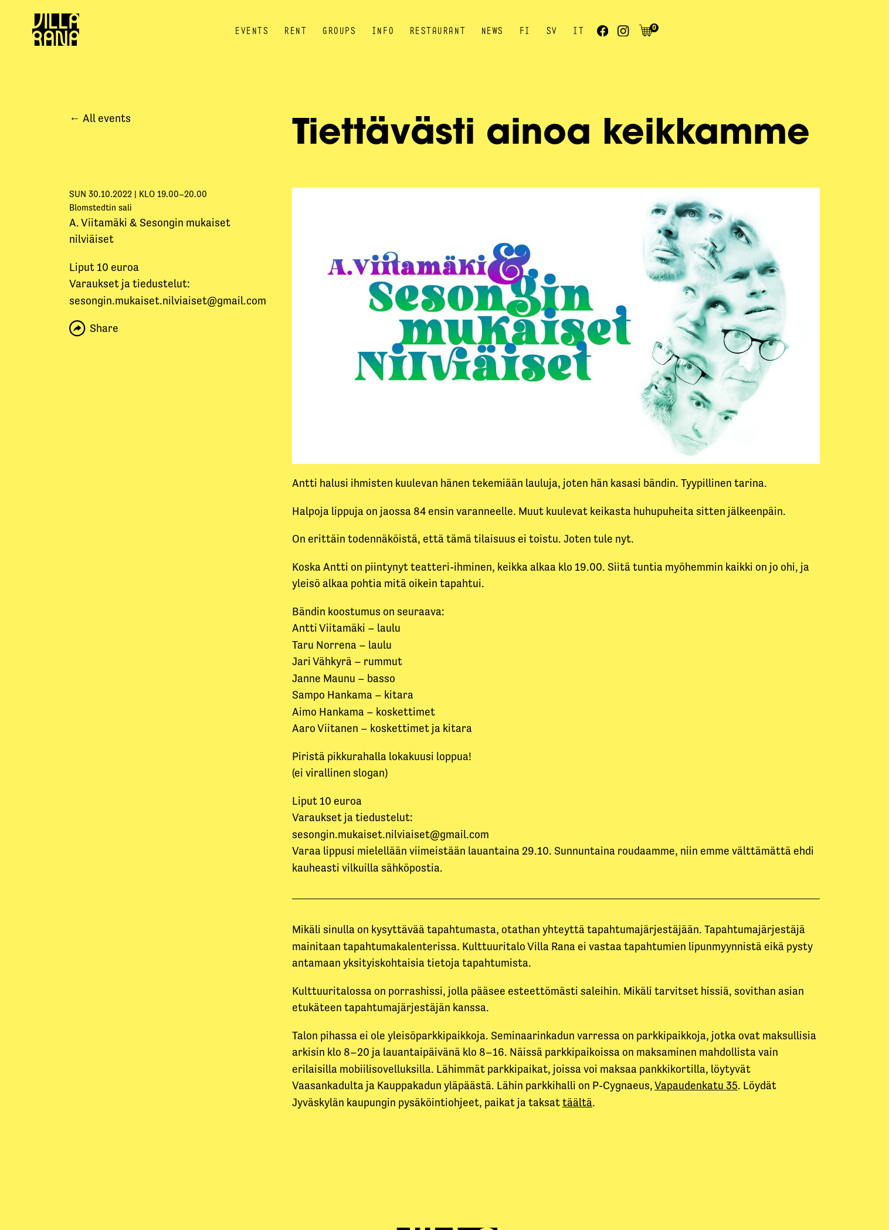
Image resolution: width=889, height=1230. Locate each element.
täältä (577, 1102)
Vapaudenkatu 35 (696, 1085)
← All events (100, 118)
